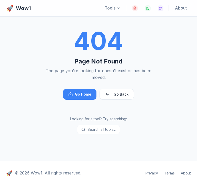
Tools (113, 8)
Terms (169, 173)
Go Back (117, 94)
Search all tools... (98, 129)
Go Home (79, 94)
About (181, 8)
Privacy (151, 173)
